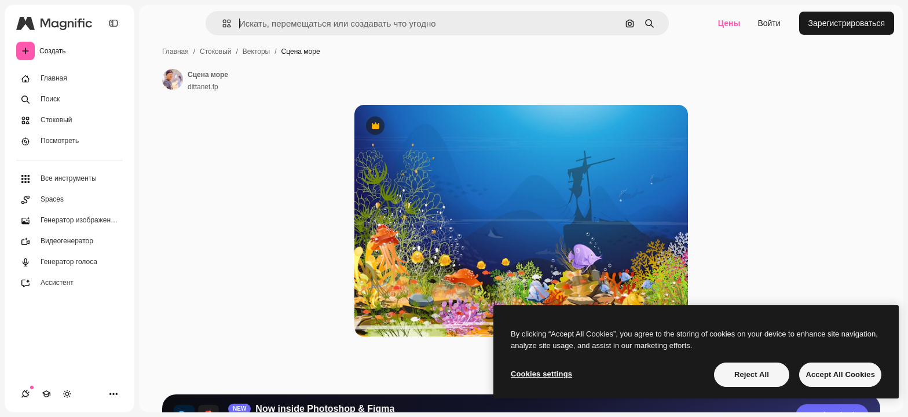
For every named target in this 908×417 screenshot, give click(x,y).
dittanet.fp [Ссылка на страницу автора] (203, 87)
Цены (729, 23)
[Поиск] (69, 99)
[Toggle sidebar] (113, 23)
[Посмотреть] (69, 141)
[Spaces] (69, 200)
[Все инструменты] (69, 179)
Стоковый (215, 51)
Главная (175, 51)
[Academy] (46, 394)
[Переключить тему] (67, 394)
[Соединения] (25, 394)
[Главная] (69, 79)
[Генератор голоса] (69, 262)
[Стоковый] (69, 120)
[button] (222, 23)
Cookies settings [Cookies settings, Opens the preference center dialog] (541, 374)
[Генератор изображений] (69, 220)
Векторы (256, 51)
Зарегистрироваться (846, 23)
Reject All (751, 374)
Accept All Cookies (840, 374)
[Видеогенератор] (69, 241)
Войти (768, 23)
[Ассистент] (69, 283)
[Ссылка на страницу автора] (172, 79)
